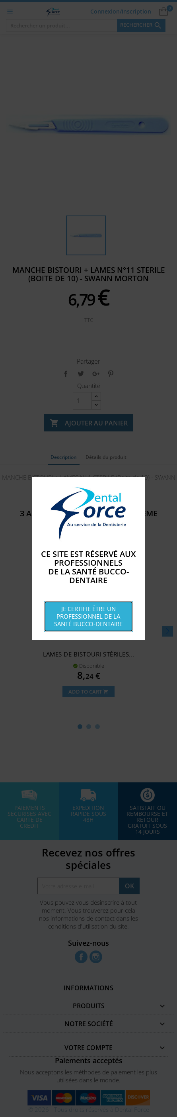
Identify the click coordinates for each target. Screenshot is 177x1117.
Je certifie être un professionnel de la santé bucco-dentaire (88, 616)
